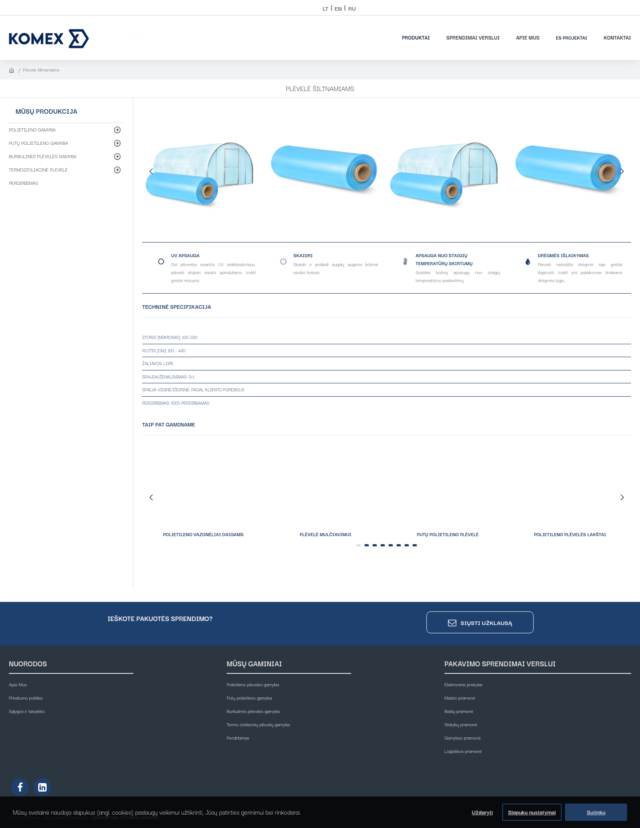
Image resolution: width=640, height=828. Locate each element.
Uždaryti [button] (482, 812)
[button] (151, 171)
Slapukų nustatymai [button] (532, 812)
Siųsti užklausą (486, 622)
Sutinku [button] (596, 812)
